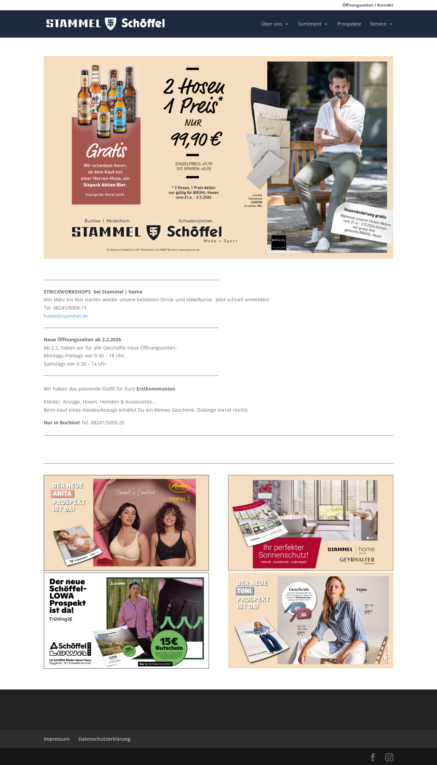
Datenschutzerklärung (104, 739)
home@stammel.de (66, 316)
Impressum (57, 739)
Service (378, 24)
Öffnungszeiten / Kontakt (367, 5)
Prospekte (349, 24)
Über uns (271, 24)
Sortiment (310, 24)
